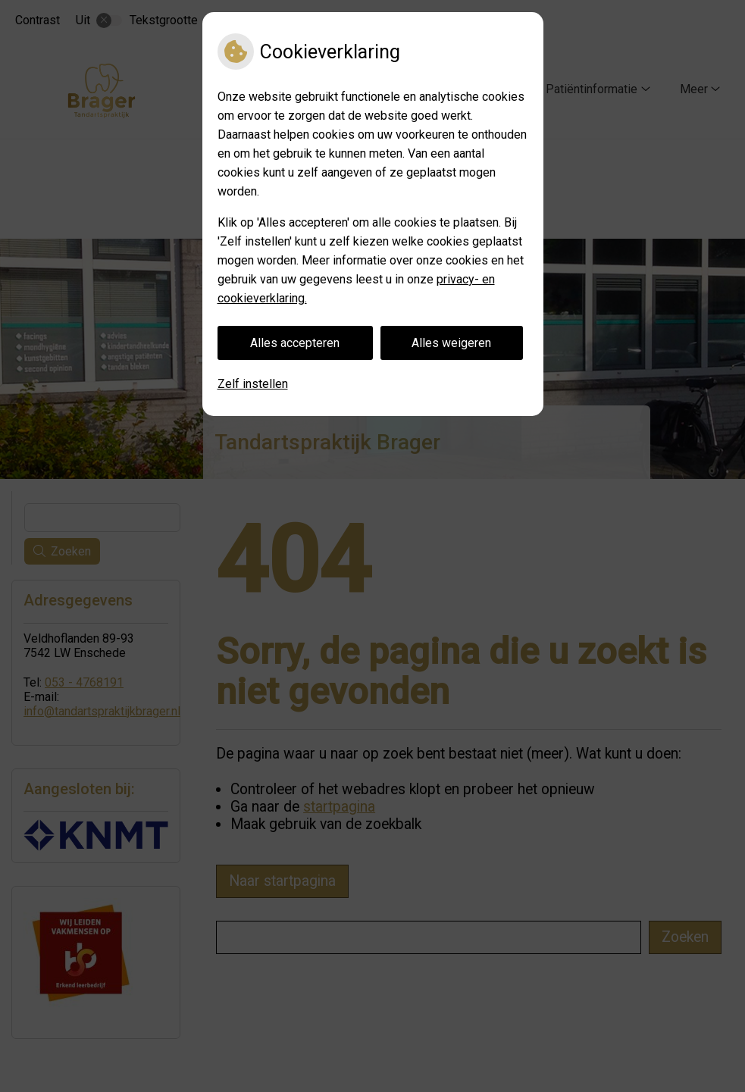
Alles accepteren (295, 343)
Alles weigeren (451, 343)
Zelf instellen (253, 384)
